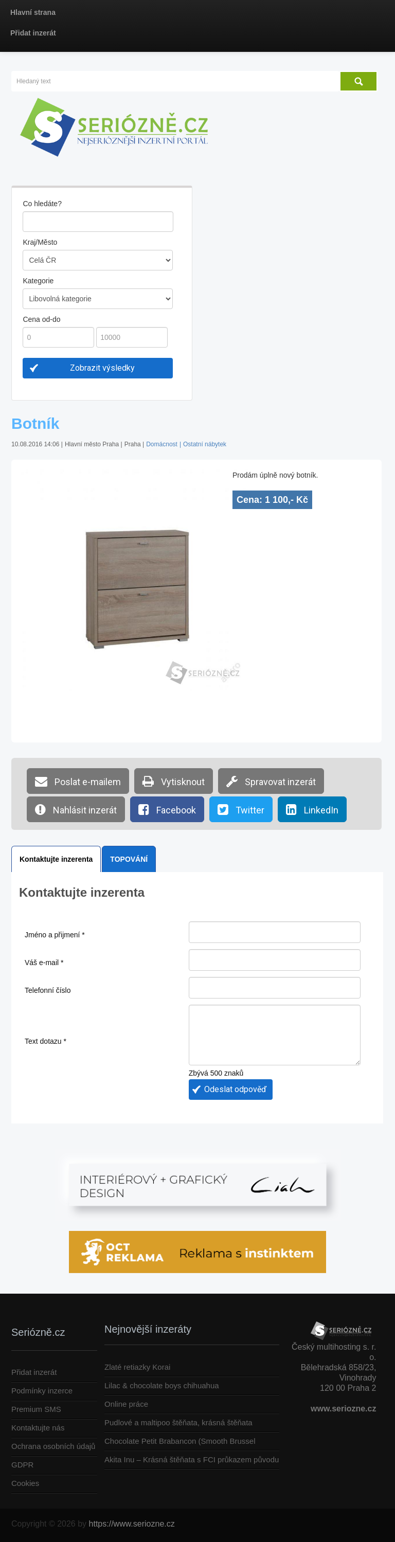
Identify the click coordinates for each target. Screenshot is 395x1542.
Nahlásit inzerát (76, 809)
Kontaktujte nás (37, 1427)
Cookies (25, 1483)
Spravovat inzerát (271, 781)
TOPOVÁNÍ (129, 859)
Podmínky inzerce (42, 1390)
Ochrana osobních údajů (53, 1446)
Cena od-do (41, 319)
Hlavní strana (33, 12)
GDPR (22, 1464)
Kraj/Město (40, 242)
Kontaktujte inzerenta (56, 859)
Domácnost (161, 444)
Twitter (241, 809)
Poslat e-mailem (78, 781)
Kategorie (38, 281)
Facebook (167, 809)
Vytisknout (173, 781)
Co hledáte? (42, 203)
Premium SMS (36, 1409)
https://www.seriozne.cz (132, 1523)
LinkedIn (312, 809)
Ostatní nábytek (204, 444)
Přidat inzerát (33, 33)
